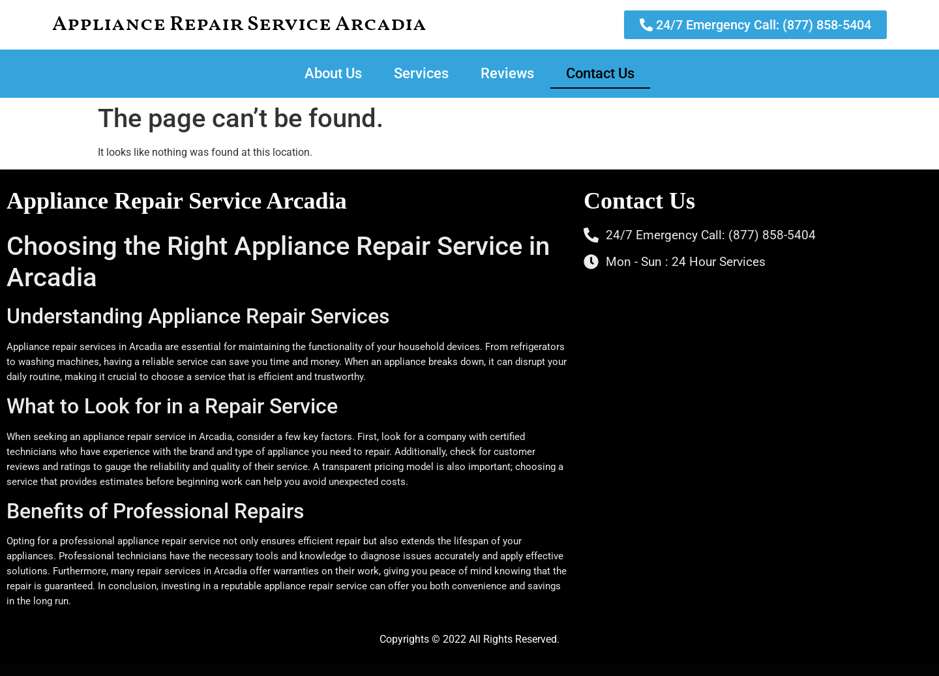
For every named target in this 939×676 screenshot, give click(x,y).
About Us (333, 73)
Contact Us (600, 73)
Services (421, 73)
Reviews (507, 73)
